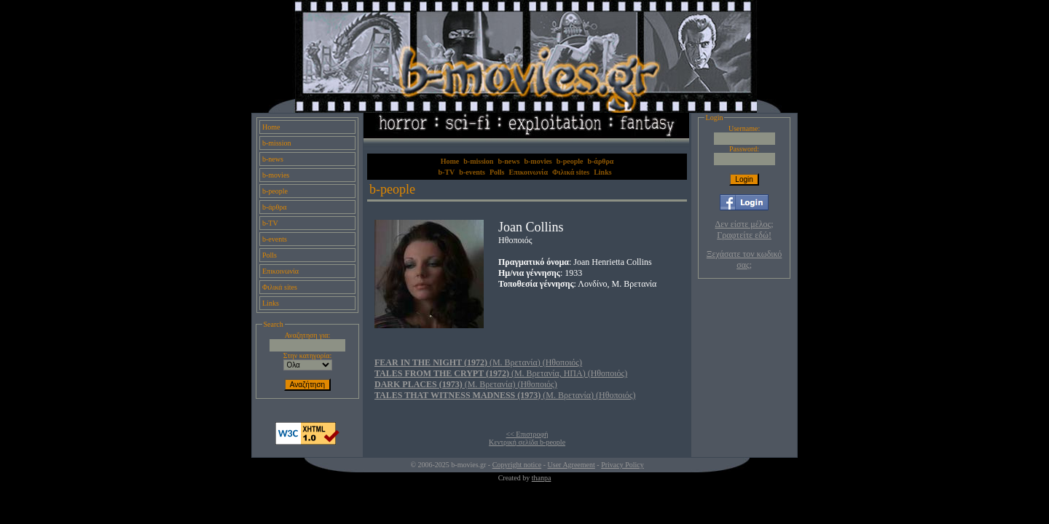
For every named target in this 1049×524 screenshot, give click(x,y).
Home (271, 127)
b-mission (276, 143)
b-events (274, 239)
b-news (272, 159)
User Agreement (571, 465)
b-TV (270, 223)
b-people (275, 191)
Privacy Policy (622, 465)
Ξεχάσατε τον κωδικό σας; (744, 259)
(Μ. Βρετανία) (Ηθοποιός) (478, 362)
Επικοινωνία (280, 271)
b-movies (275, 175)
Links (270, 303)
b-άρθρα (274, 207)
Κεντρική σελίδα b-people (527, 442)
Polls (269, 255)
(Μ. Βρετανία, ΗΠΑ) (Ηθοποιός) (500, 373)
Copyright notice (517, 465)
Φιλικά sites (279, 287)
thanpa (541, 478)
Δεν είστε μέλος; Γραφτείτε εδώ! (744, 229)
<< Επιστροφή (527, 434)
